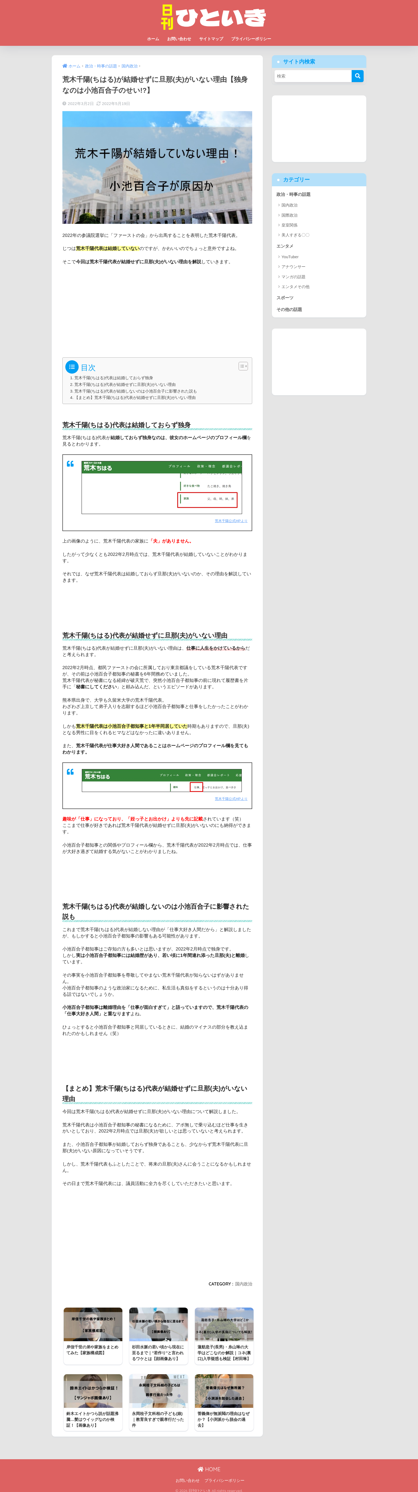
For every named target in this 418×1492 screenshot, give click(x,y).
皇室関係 (290, 225)
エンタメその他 (296, 287)
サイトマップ (211, 39)
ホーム (153, 39)
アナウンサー (294, 267)
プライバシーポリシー (251, 39)
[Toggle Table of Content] (241, 366)
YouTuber (290, 257)
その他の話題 (290, 309)
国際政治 (290, 215)
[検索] (358, 76)
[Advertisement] (157, 309)
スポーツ (285, 297)
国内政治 (243, 1283)
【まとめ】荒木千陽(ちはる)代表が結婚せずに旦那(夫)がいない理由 (135, 397)
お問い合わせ (179, 39)
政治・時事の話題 (294, 194)
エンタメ (285, 246)
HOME (209, 1465)
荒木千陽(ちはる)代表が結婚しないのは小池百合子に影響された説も (135, 391)
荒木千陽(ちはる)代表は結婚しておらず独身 (113, 377)
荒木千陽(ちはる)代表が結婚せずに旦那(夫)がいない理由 (125, 384)
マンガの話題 (294, 277)
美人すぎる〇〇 (296, 235)
